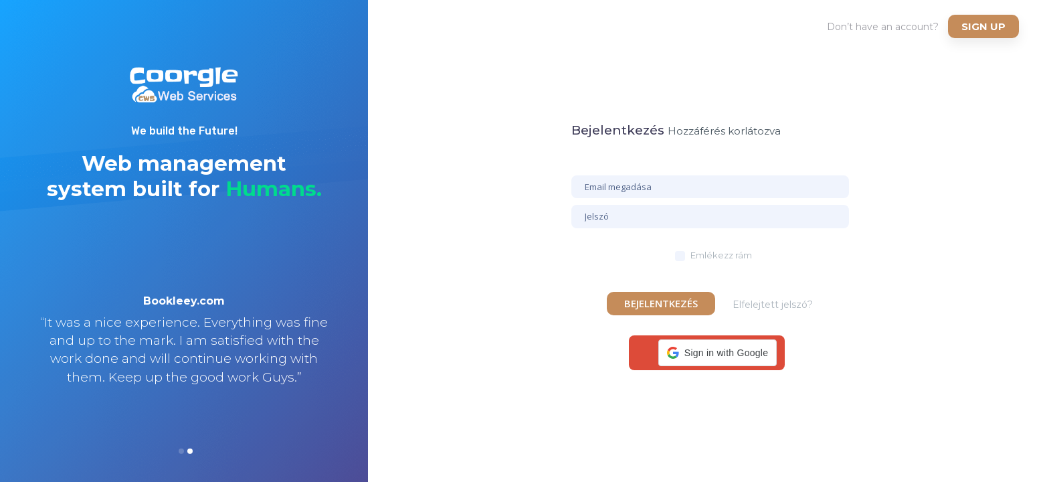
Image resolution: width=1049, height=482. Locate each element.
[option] (184, 357)
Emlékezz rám (721, 255)
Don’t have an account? (883, 27)
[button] (717, 352)
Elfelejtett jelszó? (773, 305)
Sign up (983, 26)
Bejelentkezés (661, 303)
